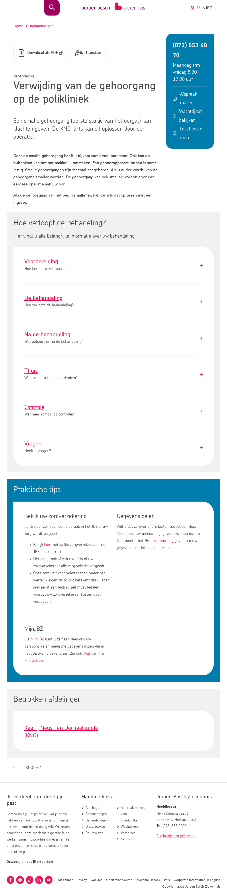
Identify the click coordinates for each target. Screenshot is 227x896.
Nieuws (126, 839)
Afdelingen (93, 807)
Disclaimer (65, 880)
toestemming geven (168, 541)
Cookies (96, 880)
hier (47, 545)
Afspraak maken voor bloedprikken (133, 814)
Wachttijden (129, 826)
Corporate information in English (197, 880)
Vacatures (128, 833)
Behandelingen (97, 820)
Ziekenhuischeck (148, 880)
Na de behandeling (113, 338)
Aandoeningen (96, 814)
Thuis (113, 374)
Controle (113, 411)
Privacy (82, 880)
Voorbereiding (113, 265)
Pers (167, 880)
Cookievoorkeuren (119, 880)
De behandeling (113, 302)
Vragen (113, 447)
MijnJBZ (37, 639)
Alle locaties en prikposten (176, 836)
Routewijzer (94, 833)
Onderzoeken (95, 826)
